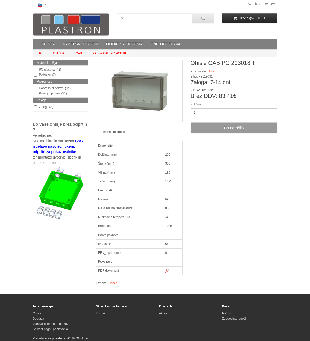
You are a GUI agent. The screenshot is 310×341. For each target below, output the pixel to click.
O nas (37, 313)
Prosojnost (44, 81)
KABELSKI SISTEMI (80, 44)
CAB (79, 53)
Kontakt (101, 313)
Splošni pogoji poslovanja (50, 329)
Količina (196, 104)
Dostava (38, 318)
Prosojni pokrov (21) (50, 93)
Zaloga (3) (43, 107)
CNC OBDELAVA (165, 44)
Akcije (163, 313)
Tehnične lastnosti (112, 132)
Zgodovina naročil (234, 318)
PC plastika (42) (47, 69)
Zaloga (42, 100)
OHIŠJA (48, 44)
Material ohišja (47, 63)
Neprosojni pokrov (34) (52, 88)
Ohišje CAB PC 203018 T (111, 53)
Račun (226, 313)
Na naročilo (234, 127)
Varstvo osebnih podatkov (50, 324)
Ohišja (112, 283)
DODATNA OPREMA (124, 44)
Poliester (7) (45, 75)
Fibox (213, 71)
